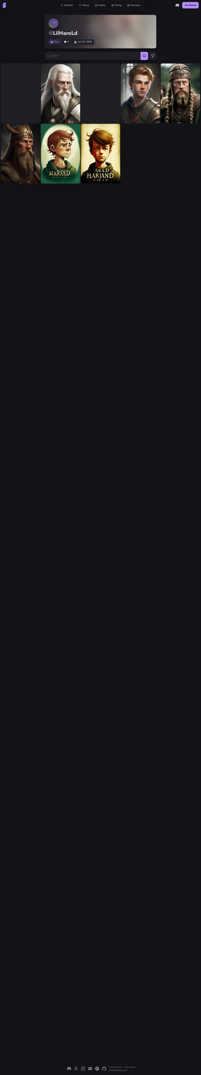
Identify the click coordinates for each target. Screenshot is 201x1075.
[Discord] (177, 5)
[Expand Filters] (153, 56)
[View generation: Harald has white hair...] (20, 93)
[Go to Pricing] (116, 5)
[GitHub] (104, 1068)
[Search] (144, 56)
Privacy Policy (130, 1067)
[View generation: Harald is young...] (100, 93)
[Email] (90, 1068)
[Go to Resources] (133, 5)
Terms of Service (115, 1067)
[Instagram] (83, 1068)
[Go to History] (84, 5)
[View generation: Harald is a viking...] (180, 93)
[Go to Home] (4, 5)
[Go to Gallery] (100, 5)
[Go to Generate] (67, 5)
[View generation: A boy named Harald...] (60, 154)
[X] (76, 1068)
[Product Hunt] (97, 1068)
